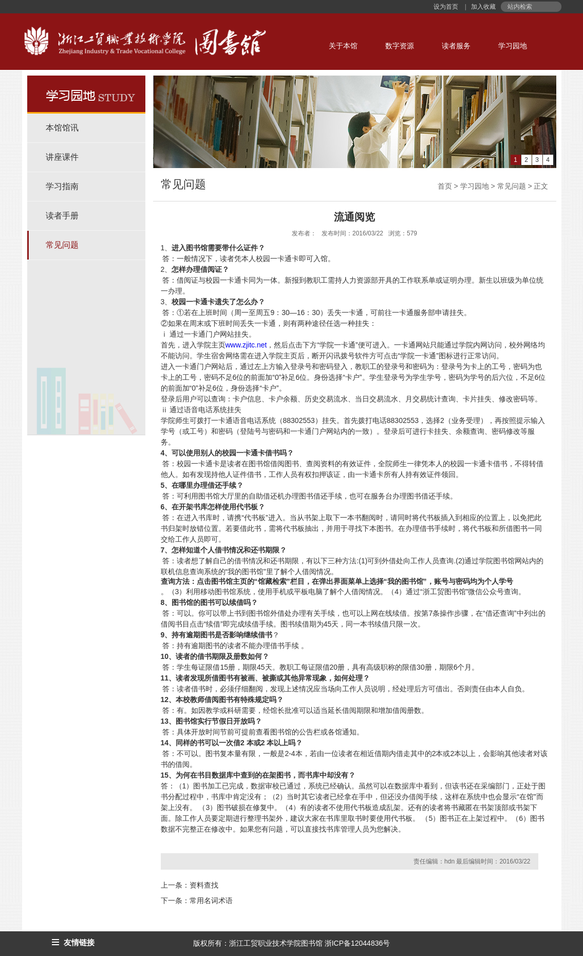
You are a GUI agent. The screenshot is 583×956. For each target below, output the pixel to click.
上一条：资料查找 (189, 885)
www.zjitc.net (246, 345)
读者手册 (62, 215)
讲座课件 (62, 157)
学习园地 (512, 46)
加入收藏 (482, 6)
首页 (445, 186)
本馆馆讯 (62, 127)
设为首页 (447, 6)
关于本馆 (343, 46)
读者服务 (456, 46)
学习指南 (62, 186)
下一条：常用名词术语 (197, 900)
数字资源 (399, 46)
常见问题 (62, 245)
